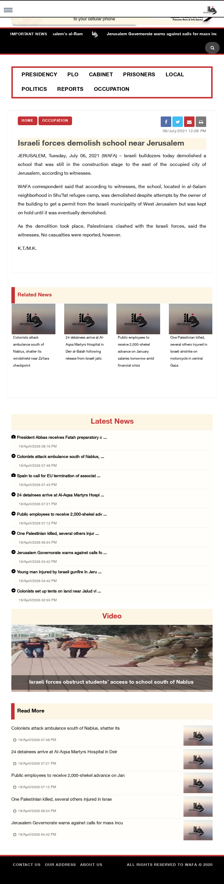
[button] (26, 650)
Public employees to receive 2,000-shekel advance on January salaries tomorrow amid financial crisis (136, 352)
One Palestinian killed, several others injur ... (58, 533)
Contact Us (27, 865)
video (112, 616)
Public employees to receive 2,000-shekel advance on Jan (68, 775)
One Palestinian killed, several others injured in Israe (61, 799)
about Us (91, 865)
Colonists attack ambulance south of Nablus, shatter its (65, 728)
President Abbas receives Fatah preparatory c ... (62, 437)
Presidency (39, 75)
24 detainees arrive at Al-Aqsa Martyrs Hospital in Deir (64, 752)
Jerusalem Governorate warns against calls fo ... (62, 553)
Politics (34, 89)
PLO (73, 75)
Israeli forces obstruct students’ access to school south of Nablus (111, 682)
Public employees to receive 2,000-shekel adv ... (62, 514)
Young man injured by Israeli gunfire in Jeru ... (59, 572)
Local (175, 75)
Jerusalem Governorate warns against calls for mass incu (67, 823)
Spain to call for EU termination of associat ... (58, 476)
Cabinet (101, 75)
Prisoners (139, 75)
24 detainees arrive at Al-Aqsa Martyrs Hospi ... (60, 495)
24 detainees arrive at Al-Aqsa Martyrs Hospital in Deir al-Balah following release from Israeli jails (85, 348)
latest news (112, 422)
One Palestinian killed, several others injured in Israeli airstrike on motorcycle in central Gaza (188, 352)
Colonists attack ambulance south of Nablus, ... (60, 457)
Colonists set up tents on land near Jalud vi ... (59, 591)
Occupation (112, 89)
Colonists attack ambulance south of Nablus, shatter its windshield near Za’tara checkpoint (31, 352)
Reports (70, 89)
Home (28, 121)
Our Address (60, 865)
